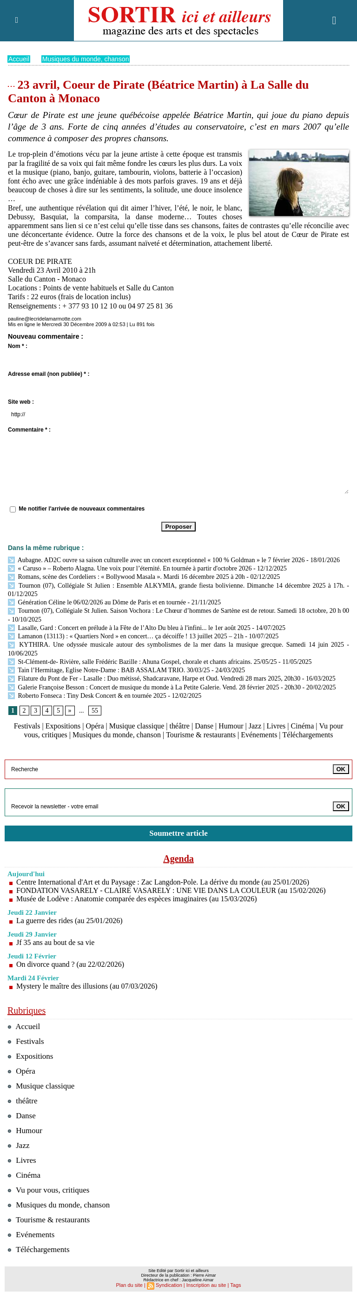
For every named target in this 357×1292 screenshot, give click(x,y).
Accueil (18, 58)
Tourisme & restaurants (201, 735)
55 (95, 710)
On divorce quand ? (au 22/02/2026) (70, 964)
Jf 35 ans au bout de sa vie (55, 942)
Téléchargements (307, 735)
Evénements (259, 735)
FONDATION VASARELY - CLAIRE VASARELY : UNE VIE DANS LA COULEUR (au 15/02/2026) (171, 890)
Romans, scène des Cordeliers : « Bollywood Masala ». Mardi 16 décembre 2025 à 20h (126, 576)
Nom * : (17, 345)
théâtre (180, 725)
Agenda (178, 858)
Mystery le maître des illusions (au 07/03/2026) (87, 986)
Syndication (169, 1284)
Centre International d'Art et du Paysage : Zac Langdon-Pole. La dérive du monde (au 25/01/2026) (163, 881)
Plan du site (129, 1284)
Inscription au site (206, 1284)
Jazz (255, 725)
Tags (235, 1284)
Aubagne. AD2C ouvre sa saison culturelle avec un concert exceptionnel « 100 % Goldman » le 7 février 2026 (156, 559)
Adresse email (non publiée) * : (48, 373)
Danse (204, 725)
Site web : (21, 401)
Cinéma (302, 725)
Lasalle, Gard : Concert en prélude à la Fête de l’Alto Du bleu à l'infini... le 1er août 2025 (129, 627)
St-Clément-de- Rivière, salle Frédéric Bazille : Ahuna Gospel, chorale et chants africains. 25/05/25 (142, 661)
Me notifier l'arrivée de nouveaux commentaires (82, 508)
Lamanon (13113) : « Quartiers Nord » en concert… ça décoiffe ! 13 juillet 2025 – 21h (126, 635)
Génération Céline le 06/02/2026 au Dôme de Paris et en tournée (97, 601)
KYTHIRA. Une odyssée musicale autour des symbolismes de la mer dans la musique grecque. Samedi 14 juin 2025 (176, 644)
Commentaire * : (29, 429)
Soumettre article (178, 832)
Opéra (95, 725)
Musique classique (137, 725)
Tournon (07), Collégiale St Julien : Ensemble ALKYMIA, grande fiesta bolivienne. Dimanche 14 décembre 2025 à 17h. (176, 585)
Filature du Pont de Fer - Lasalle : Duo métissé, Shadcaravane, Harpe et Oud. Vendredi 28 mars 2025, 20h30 (154, 678)
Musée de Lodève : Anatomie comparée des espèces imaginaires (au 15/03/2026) (136, 898)
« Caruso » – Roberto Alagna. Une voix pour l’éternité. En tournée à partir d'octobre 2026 (129, 567)
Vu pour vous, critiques (48, 1189)
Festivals (27, 725)
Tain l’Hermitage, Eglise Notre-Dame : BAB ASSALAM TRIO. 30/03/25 (109, 669)
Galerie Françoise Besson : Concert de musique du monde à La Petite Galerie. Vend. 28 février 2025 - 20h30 (154, 686)
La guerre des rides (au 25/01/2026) (69, 920)
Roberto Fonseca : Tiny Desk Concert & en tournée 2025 (87, 695)
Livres (276, 725)
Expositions (63, 725)
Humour (230, 725)
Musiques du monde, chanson (85, 58)
